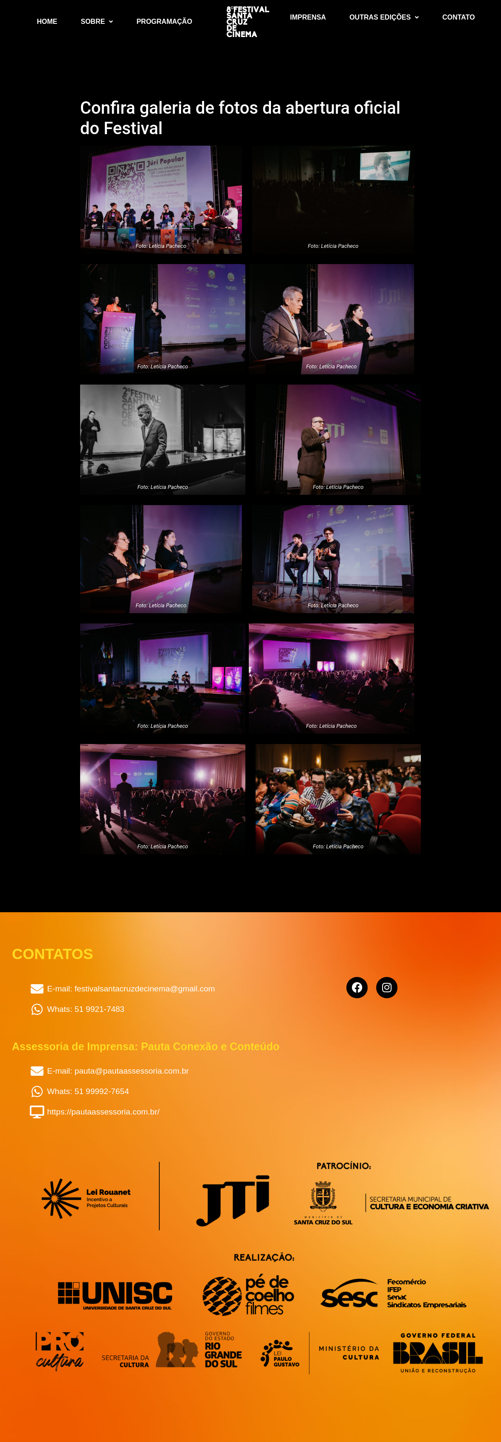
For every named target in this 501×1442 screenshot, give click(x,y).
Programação (164, 21)
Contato (458, 17)
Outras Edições (384, 17)
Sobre (97, 21)
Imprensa (308, 17)
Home (47, 21)
